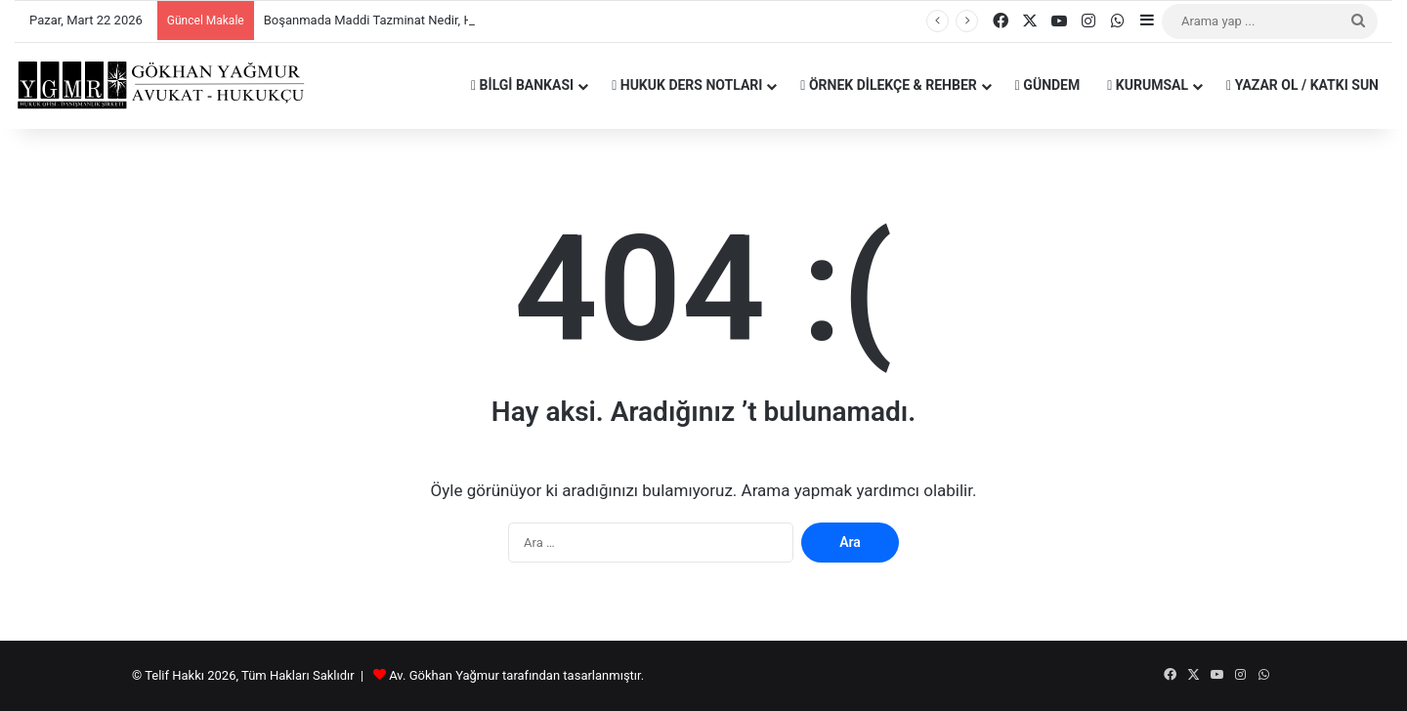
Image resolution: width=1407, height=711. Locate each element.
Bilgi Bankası (522, 85)
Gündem (1047, 85)
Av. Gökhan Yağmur (444, 675)
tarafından (532, 675)
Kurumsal (1147, 85)
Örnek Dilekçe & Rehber (888, 85)
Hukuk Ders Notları (687, 85)
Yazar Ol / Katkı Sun (1302, 85)
